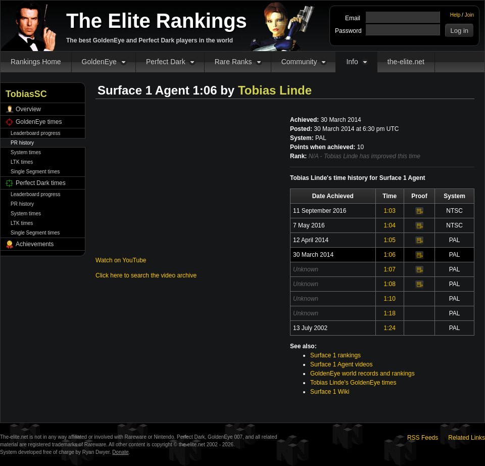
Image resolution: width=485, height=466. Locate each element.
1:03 (390, 210)
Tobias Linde (275, 90)
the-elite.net (405, 62)
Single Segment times (35, 171)
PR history (22, 143)
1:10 (390, 298)
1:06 (390, 254)
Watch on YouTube (121, 260)
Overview (28, 109)
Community (299, 62)
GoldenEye (99, 62)
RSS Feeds (422, 437)
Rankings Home (36, 62)
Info (352, 62)
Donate (120, 452)
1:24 (390, 328)
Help (455, 15)
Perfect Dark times (41, 183)
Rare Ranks (233, 62)
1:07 (390, 269)
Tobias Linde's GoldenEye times (353, 382)
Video (419, 211)
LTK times (22, 162)
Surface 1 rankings (335, 355)
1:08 (390, 284)
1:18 (390, 313)
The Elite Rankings (156, 21)
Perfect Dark (165, 62)
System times (26, 152)
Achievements (35, 244)
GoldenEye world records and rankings (362, 373)
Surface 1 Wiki (329, 391)
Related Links (466, 437)
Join (469, 15)
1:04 (390, 225)
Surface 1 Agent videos (341, 364)
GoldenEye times (39, 121)
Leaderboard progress (35, 133)
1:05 (390, 240)
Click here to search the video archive (146, 275)
